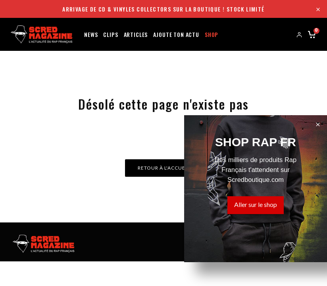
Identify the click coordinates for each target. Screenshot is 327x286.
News (91, 34)
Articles (136, 34)
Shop (211, 34)
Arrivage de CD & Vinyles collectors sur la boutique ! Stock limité (163, 9)
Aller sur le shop (255, 204)
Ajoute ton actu (176, 34)
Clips (110, 34)
